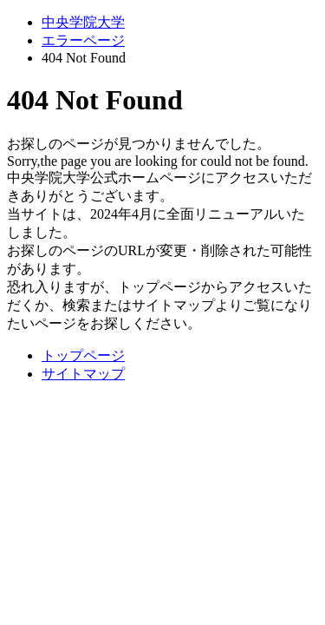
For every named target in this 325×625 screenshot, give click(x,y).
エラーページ (83, 40)
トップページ (83, 355)
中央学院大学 (83, 22)
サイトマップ (83, 373)
